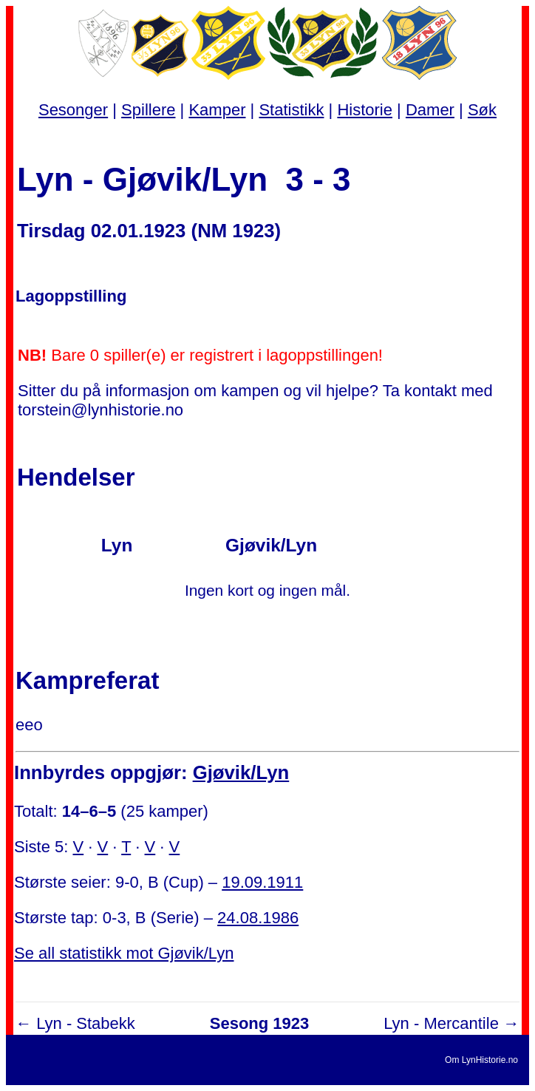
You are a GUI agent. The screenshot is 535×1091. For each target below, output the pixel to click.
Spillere (148, 110)
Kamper (216, 110)
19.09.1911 (262, 882)
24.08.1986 (258, 917)
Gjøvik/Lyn (241, 772)
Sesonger (73, 110)
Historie (364, 110)
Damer (430, 110)
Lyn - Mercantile (441, 1023)
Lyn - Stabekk (85, 1023)
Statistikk (291, 110)
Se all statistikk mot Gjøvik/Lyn (124, 953)
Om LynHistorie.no (481, 1060)
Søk (482, 110)
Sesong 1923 (260, 1023)
